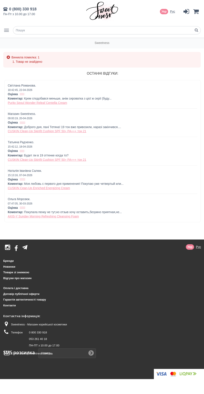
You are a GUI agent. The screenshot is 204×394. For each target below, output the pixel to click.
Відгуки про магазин (17, 278)
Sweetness (102, 43)
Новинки (9, 266)
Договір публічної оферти (21, 294)
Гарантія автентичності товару (24, 299)
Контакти (9, 305)
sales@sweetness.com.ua (36, 353)
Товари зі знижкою (16, 272)
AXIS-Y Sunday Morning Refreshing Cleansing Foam (43, 216)
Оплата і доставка (15, 288)
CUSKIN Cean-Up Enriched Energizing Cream (39, 188)
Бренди (8, 260)
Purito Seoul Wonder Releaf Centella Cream (37, 103)
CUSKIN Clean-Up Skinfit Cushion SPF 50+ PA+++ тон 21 (47, 131)
